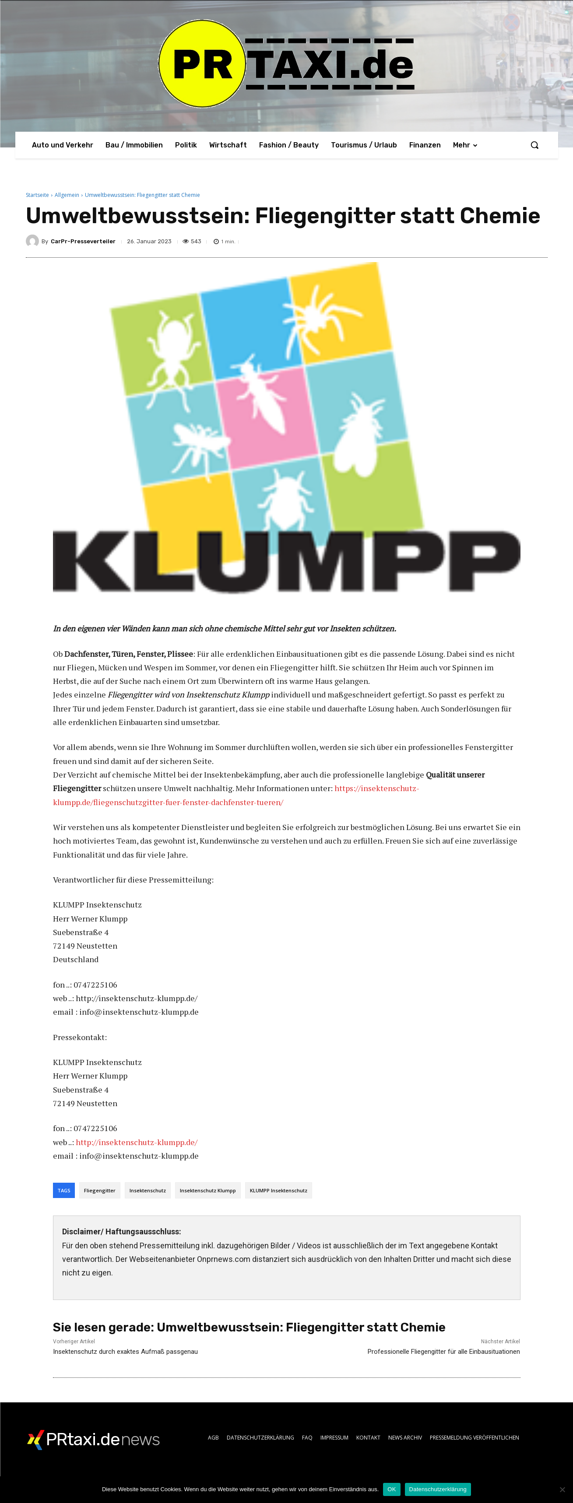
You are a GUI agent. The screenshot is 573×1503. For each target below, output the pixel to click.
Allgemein (67, 195)
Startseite (37, 195)
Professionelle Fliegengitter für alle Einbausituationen (444, 1352)
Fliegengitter (100, 1190)
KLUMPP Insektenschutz (278, 1190)
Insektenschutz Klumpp (208, 1190)
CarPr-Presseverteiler (83, 241)
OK (391, 1489)
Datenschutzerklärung (438, 1489)
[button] (534, 145)
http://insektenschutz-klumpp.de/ (136, 1142)
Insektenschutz (148, 1190)
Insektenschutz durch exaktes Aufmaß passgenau (125, 1352)
